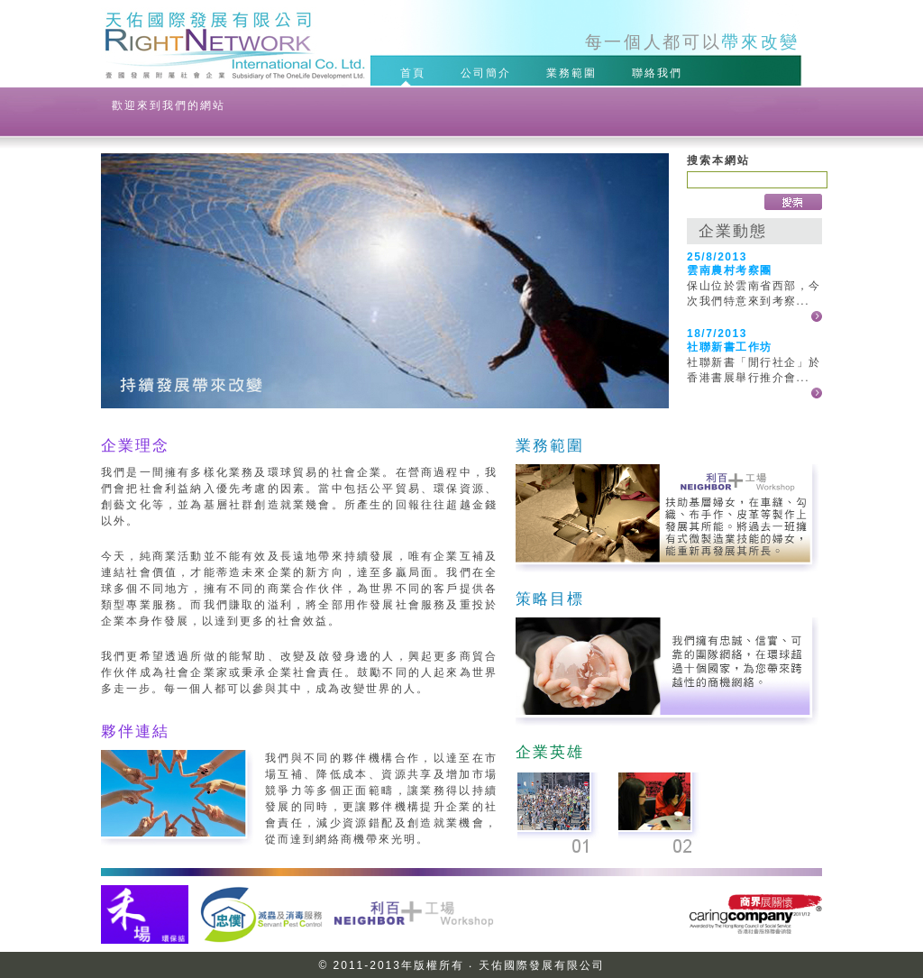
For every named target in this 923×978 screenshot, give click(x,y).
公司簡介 (488, 72)
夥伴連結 (135, 731)
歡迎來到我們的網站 (168, 105)
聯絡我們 (660, 72)
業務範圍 (574, 72)
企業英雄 (550, 752)
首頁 (415, 72)
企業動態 (733, 231)
